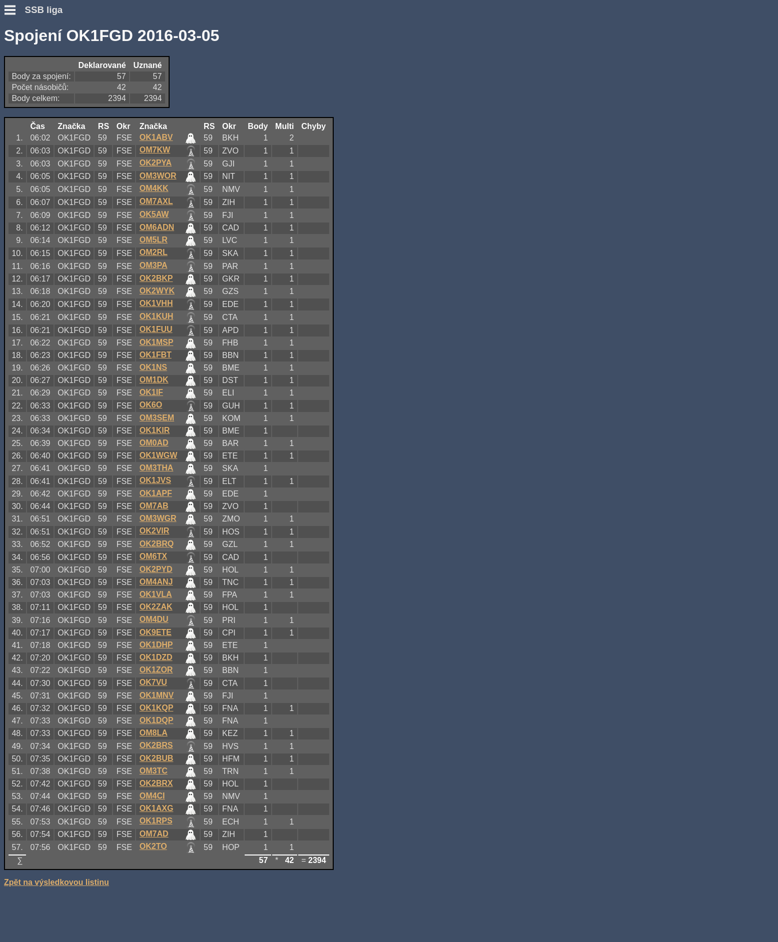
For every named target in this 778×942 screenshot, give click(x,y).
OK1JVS (155, 480)
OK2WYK (157, 290)
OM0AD (154, 442)
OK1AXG (157, 808)
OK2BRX (156, 783)
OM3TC (154, 770)
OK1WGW (159, 455)
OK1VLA (156, 594)
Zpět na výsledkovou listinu (56, 882)
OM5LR (154, 240)
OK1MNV (157, 695)
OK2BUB (157, 758)
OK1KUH (157, 316)
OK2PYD (156, 569)
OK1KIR (155, 430)
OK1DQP (157, 720)
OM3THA (157, 468)
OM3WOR (158, 176)
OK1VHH (156, 303)
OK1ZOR (156, 670)
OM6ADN (157, 227)
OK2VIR (155, 530)
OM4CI (152, 796)
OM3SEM (157, 418)
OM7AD (154, 834)
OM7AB (154, 506)
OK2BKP (156, 278)
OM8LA (154, 732)
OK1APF (156, 493)
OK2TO (153, 846)
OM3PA (154, 265)
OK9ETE (156, 632)
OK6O (151, 404)
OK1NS (153, 367)
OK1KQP (157, 708)
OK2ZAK (156, 606)
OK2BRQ (157, 544)
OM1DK (154, 380)
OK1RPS (156, 820)
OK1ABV (156, 137)
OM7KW (155, 150)
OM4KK (154, 188)
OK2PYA (156, 162)
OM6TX (153, 556)
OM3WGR (158, 518)
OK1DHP (156, 644)
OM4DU (154, 619)
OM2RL (154, 252)
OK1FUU (156, 329)
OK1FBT (156, 354)
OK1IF (151, 392)
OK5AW (154, 214)
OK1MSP (157, 342)
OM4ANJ (156, 582)
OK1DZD (156, 657)
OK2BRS (156, 745)
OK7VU (153, 682)
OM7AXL (156, 201)
